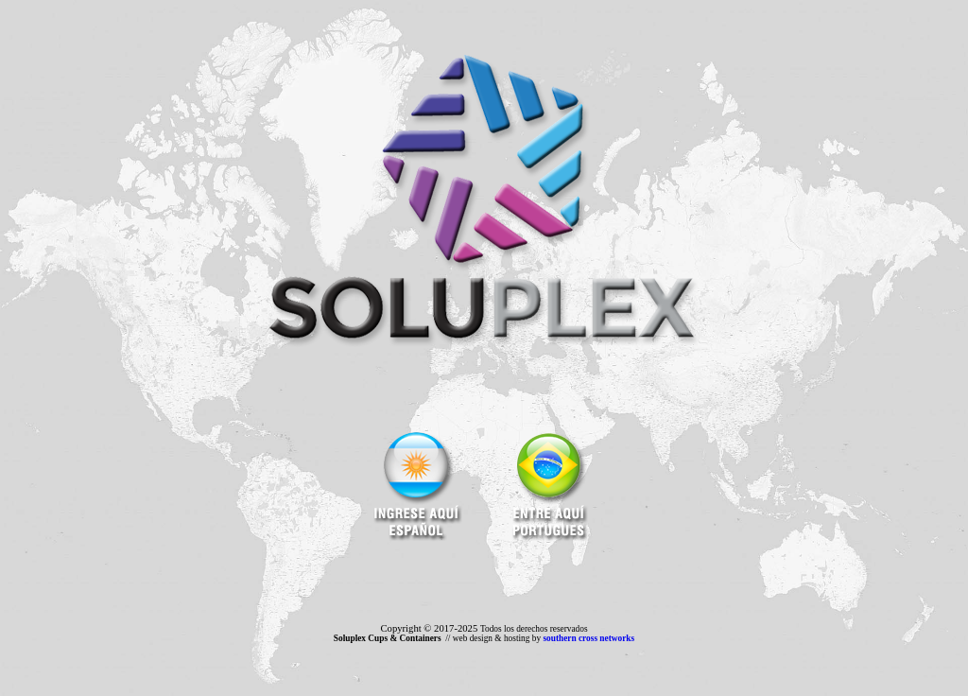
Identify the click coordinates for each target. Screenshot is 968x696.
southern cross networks (588, 638)
